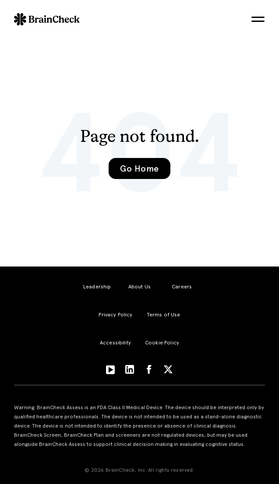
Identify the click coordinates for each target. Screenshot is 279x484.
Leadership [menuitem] (97, 287)
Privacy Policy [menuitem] (115, 315)
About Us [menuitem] (139, 287)
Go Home (139, 168)
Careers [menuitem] (182, 287)
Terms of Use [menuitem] (163, 315)
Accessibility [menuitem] (115, 343)
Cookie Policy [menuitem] (162, 343)
